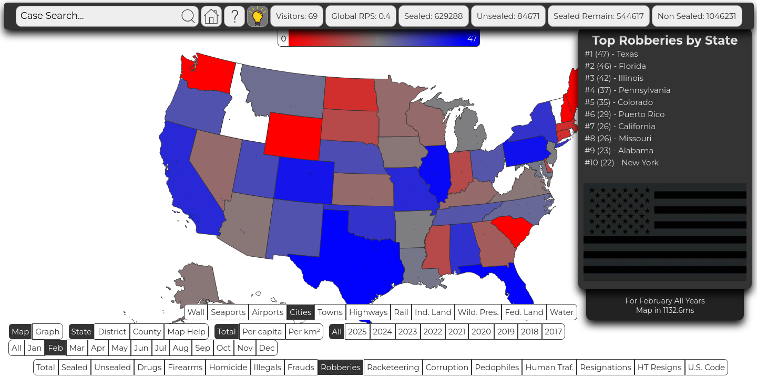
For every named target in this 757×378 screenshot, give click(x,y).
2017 (553, 332)
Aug (180, 348)
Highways (368, 312)
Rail (401, 312)
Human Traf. (549, 367)
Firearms (185, 367)
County (147, 332)
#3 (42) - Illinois (614, 78)
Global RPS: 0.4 (361, 16)
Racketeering (393, 367)
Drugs (149, 367)
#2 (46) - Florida (615, 66)
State (81, 332)
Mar (77, 348)
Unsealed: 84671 (508, 16)
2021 (456, 332)
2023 (407, 332)
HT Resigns (660, 367)
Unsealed (112, 367)
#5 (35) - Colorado (619, 102)
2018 (529, 332)
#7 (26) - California (620, 126)
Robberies (341, 367)
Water (562, 312)
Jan (35, 348)
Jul (161, 348)
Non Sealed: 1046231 (697, 16)
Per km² (305, 332)
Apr (98, 348)
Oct (224, 348)
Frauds (301, 367)
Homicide (228, 367)
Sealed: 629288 (433, 16)
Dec (267, 348)
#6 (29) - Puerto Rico (625, 114)
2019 (506, 332)
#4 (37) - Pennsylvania (628, 90)
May (119, 348)
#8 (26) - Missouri (618, 138)
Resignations (605, 367)
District (112, 332)
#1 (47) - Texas (611, 54)
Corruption (447, 367)
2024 (383, 332)
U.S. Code (706, 367)
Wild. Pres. (478, 312)
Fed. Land (524, 312)
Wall (195, 312)
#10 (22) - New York (622, 162)
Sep (202, 348)
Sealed (75, 367)
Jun (141, 348)
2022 (433, 332)
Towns (330, 312)
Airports (267, 312)
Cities (300, 312)
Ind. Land (433, 312)
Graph (47, 332)
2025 (357, 332)
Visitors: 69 (297, 16)
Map (20, 332)
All (337, 332)
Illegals (267, 367)
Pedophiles (497, 367)
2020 (481, 332)
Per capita (262, 332)
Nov (245, 348)
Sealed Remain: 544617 (599, 16)
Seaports (228, 312)
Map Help (186, 332)
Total (226, 332)
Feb (55, 348)
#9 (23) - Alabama (619, 150)
